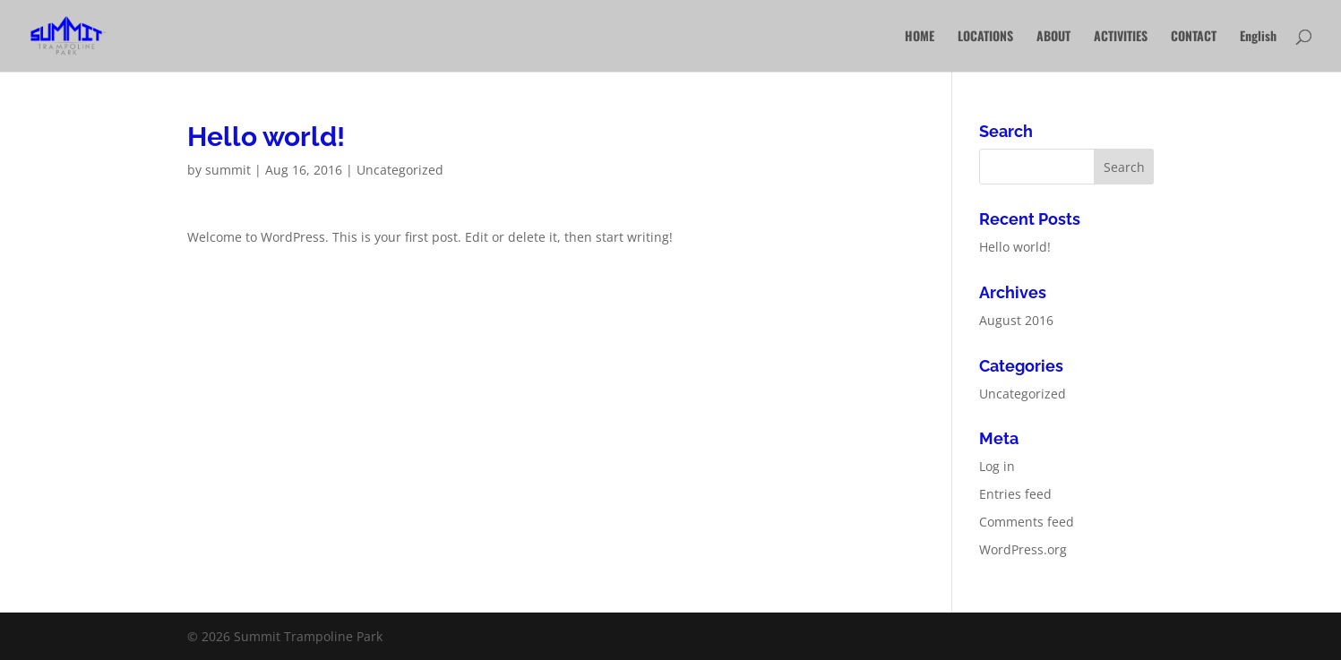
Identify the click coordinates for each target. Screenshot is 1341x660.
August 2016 (1016, 320)
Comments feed (1026, 521)
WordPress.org (1023, 549)
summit (228, 169)
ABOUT (1053, 37)
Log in (997, 466)
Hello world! (1015, 246)
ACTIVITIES (1121, 37)
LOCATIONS (985, 37)
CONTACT (1193, 37)
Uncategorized (400, 169)
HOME (919, 37)
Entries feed (1015, 493)
